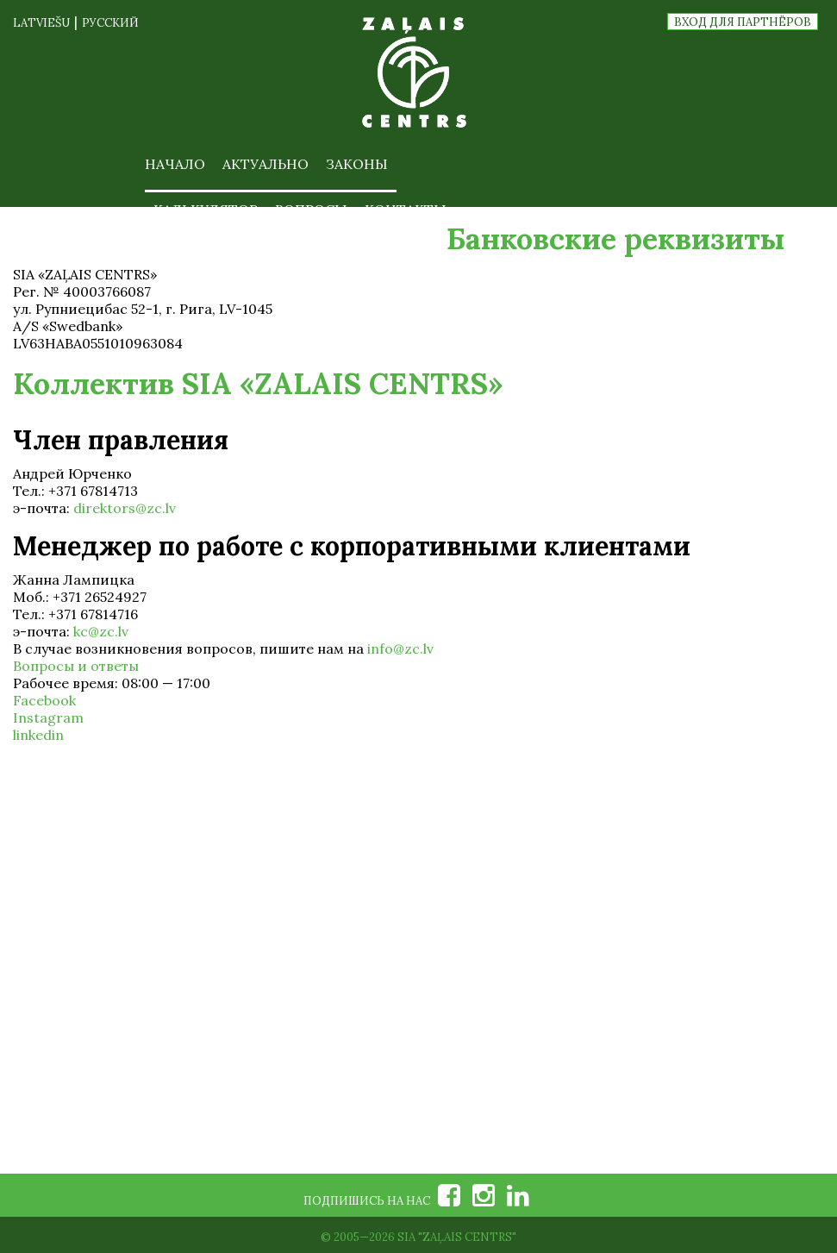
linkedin (38, 734)
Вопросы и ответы (76, 665)
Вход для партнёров (742, 22)
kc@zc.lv (100, 631)
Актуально (265, 163)
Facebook (44, 700)
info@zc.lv (400, 648)
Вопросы (311, 209)
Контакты (406, 209)
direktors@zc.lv (124, 508)
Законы (357, 163)
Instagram (48, 717)
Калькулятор (205, 209)
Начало (175, 163)
